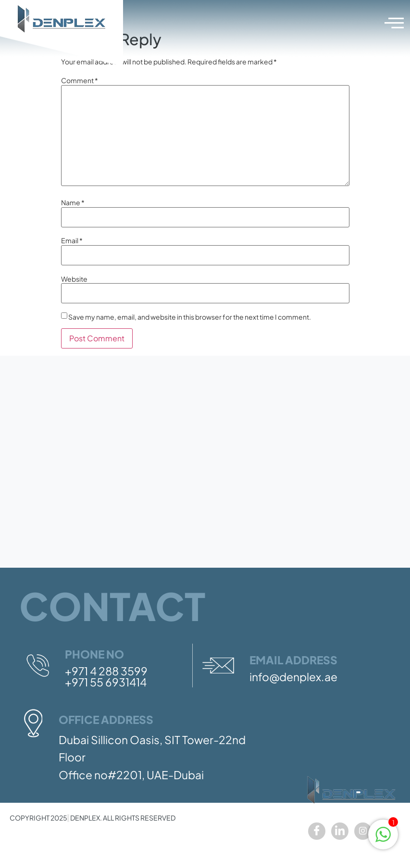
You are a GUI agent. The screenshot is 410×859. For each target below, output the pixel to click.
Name (73, 202)
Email (72, 240)
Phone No (94, 654)
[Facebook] (316, 831)
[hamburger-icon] (393, 23)
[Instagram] (363, 831)
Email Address (293, 660)
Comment (79, 80)
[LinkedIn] (339, 831)
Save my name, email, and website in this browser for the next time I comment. (189, 316)
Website (74, 278)
